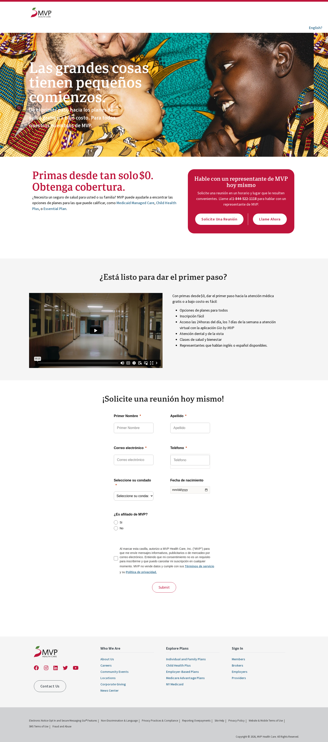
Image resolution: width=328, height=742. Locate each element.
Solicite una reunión (219, 219)
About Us (107, 659)
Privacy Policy (236, 720)
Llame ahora (270, 219)
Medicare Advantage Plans (185, 678)
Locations (107, 678)
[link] (41, 13)
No (121, 528)
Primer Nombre (126, 416)
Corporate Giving (113, 684)
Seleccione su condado (132, 480)
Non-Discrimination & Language (119, 720)
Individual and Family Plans (186, 659)
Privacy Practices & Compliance (160, 720)
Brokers (237, 665)
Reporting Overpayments (196, 720)
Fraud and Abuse (62, 726)
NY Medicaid (174, 684)
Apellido (176, 416)
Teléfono (177, 448)
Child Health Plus (178, 665)
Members (238, 659)
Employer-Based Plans (182, 671)
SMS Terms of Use (38, 726)
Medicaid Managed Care (135, 202)
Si (121, 522)
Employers (239, 671)
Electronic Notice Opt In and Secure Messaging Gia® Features (63, 720)
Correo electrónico (129, 448)
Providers (239, 678)
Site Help (219, 720)
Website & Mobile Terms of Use (266, 720)
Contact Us (50, 686)
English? (315, 27)
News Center (109, 690)
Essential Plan (55, 208)
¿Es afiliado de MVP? (131, 514)
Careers (105, 665)
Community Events (114, 671)
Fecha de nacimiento (186, 480)
